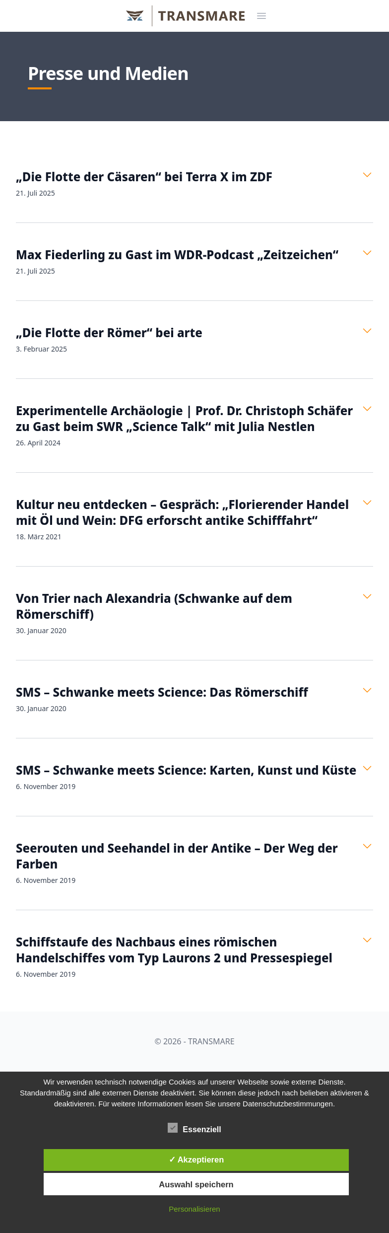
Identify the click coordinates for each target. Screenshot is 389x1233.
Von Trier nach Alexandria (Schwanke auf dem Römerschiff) (154, 606)
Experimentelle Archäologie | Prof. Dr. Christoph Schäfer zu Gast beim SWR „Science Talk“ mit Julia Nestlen (184, 418)
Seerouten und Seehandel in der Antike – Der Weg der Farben (177, 856)
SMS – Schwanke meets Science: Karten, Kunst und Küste (186, 770)
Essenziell (194, 1128)
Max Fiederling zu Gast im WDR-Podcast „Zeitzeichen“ (177, 254)
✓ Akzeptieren (196, 1159)
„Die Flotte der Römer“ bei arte (109, 332)
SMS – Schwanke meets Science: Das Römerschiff (162, 692)
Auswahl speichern (196, 1184)
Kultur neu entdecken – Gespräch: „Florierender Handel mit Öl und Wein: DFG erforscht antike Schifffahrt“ (182, 512)
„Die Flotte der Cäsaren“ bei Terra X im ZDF (144, 176)
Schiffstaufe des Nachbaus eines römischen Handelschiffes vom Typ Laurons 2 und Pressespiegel (174, 950)
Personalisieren (194, 1209)
